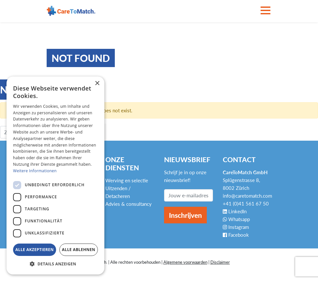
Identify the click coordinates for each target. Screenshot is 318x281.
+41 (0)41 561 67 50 (246, 203)
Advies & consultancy (128, 204)
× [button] (97, 83)
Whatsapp (236, 219)
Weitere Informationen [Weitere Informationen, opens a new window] (35, 171)
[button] (55, 264)
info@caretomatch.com (247, 196)
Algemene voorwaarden (185, 262)
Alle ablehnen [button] (78, 249)
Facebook (236, 235)
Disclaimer (220, 262)
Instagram (236, 227)
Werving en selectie (126, 180)
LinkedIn (235, 211)
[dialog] (55, 175)
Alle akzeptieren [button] (34, 249)
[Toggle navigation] (265, 11)
